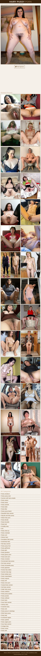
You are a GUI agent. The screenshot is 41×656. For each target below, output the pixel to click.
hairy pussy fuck (5, 546)
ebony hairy (4, 537)
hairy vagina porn (6, 622)
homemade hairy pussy (7, 561)
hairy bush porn (5, 556)
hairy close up (5, 530)
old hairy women (6, 587)
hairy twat (4, 615)
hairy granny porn (6, 554)
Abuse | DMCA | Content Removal (12, 652)
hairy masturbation (6, 576)
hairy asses (4, 502)
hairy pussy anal (6, 496)
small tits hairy (5, 606)
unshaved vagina (6, 617)
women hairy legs (6, 572)
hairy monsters (5, 559)
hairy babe (4, 506)
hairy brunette (5, 522)
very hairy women (6, 624)
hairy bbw (4, 509)
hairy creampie (5, 533)
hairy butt (4, 524)
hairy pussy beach (6, 511)
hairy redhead (5, 598)
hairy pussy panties (6, 593)
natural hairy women (7, 585)
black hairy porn (5, 517)
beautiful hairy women (7, 513)
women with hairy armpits (8, 498)
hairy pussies (5, 595)
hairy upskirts (5, 619)
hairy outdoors (5, 591)
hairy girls (4, 550)
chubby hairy (5, 526)
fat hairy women (5, 543)
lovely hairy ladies (6, 569)
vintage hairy (5, 626)
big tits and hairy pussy (7, 515)
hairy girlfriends (5, 548)
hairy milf (4, 580)
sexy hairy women (6, 602)
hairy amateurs (5, 493)
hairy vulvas (4, 628)
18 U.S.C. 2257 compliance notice (29, 652)
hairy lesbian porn (6, 574)
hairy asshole (5, 504)
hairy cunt (4, 535)
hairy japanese (5, 567)
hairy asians (4, 500)
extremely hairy (5, 541)
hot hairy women (6, 563)
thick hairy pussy (6, 613)
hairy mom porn (5, 582)
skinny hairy (4, 604)
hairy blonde (4, 520)
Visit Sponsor (19, 66)
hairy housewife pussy (7, 565)
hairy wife (4, 630)
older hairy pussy (6, 589)
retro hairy (4, 600)
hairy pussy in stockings (8, 611)
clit (2, 528)
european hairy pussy (7, 539)
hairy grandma (5, 552)
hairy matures (5, 578)
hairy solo (4, 609)
